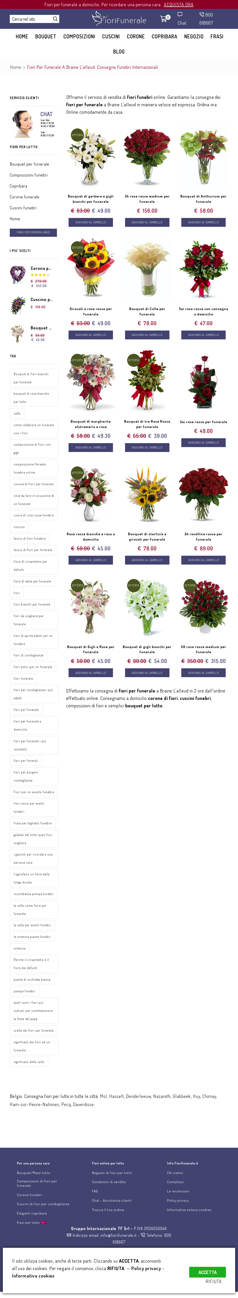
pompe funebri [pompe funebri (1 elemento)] (24, 1002)
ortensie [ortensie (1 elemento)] (20, 959)
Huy (196, 1108)
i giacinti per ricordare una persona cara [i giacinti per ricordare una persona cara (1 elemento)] (33, 869)
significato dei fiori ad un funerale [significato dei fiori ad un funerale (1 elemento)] (32, 1057)
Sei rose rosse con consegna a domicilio (203, 312)
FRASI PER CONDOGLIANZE (34, 232)
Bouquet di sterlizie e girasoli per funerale (147, 539)
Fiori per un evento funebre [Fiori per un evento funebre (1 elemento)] (28, 798)
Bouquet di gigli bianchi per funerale (147, 653)
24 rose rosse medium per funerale (147, 199)
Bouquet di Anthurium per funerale (203, 199)
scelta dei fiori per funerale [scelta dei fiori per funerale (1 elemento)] (33, 1042)
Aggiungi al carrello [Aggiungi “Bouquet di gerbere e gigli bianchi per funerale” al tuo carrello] (90, 222)
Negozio (194, 36)
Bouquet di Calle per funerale (147, 312)
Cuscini (111, 36)
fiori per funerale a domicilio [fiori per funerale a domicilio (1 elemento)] (27, 727)
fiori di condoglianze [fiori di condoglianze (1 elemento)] (29, 657)
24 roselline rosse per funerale (203, 539)
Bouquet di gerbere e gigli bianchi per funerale (91, 199)
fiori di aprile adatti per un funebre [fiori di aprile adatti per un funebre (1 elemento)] (33, 641)
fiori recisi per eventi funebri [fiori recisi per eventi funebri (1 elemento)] (29, 818)
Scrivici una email (195, 1147)
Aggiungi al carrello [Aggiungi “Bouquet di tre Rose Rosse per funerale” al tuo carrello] (147, 450)
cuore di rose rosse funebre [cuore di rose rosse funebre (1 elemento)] (34, 516)
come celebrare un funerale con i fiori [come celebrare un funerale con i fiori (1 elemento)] (34, 429)
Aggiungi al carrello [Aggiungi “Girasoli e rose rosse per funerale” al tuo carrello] (90, 336)
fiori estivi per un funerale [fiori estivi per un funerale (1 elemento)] (33, 668)
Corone (136, 36)
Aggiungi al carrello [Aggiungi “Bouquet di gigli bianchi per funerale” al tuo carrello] (147, 677)
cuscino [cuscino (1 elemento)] (19, 528)
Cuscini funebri (23, 207)
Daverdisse (83, 1116)
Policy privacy (146, 1268)
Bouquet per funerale (29, 164)
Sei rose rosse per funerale (203, 426)
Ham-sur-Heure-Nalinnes (34, 1116)
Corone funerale (25, 196)
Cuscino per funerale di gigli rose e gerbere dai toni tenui (42, 299)
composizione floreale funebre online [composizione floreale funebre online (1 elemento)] (30, 469)
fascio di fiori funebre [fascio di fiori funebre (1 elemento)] (30, 539)
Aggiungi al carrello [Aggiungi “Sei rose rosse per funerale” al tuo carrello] (203, 450)
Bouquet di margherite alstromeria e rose (91, 426)
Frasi (217, 36)
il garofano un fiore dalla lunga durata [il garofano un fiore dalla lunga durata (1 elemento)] (32, 889)
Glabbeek (182, 1108)
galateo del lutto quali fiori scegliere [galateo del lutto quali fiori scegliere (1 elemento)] (33, 849)
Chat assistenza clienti (125, 1147)
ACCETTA (207, 1270)
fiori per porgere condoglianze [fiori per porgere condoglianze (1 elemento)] (26, 778)
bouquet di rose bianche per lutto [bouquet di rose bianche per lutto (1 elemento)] (31, 398)
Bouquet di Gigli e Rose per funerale (90, 653)
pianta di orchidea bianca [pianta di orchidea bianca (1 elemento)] (32, 991)
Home (22, 36)
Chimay (209, 1108)
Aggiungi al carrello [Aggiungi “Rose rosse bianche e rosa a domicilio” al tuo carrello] (90, 563)
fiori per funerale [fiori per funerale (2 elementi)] (26, 711)
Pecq (66, 1116)
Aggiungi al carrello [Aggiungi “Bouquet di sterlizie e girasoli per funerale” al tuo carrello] (147, 563)
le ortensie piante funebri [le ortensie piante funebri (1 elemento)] (32, 948)
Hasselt (116, 1108)
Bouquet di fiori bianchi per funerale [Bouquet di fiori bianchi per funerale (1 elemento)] (31, 378)
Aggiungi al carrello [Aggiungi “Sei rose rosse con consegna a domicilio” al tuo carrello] (203, 336)
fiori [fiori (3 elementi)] (17, 594)
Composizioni (79, 36)
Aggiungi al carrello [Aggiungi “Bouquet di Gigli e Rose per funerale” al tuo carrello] (90, 677)
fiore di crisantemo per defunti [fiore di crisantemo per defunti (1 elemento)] (30, 567)
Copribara (164, 36)
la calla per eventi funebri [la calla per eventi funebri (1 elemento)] (32, 936)
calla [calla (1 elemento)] (17, 414)
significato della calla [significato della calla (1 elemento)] (29, 1073)
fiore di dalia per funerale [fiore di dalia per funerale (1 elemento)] (32, 582)
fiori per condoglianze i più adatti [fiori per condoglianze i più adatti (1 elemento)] (33, 696)
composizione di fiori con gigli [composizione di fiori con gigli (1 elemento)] (32, 449)
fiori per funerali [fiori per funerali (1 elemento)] (26, 763)
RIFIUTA (218, 1281)
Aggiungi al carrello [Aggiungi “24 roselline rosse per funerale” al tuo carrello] (203, 563)
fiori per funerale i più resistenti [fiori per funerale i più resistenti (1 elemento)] (30, 747)
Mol (103, 1108)
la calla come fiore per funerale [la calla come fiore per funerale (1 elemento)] (30, 920)
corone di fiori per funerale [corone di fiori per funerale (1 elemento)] (34, 485)
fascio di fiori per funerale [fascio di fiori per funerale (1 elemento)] (33, 551)
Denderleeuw (138, 1108)
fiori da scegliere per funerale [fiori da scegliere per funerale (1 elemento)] (29, 621)
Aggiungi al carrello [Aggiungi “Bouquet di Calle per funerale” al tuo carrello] (147, 336)
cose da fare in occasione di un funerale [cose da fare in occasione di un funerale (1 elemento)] (32, 500)
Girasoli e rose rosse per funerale (90, 312)
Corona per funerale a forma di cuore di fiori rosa (42, 268)
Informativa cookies (33, 1276)
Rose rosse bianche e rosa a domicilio (90, 539)
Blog (119, 51)
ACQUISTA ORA (179, 4)
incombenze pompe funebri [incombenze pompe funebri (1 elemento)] (34, 905)
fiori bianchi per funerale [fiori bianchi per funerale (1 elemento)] (32, 606)
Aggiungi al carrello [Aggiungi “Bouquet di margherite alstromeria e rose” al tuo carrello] (90, 450)
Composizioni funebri (29, 174)
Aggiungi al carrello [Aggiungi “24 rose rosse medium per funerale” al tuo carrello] (147, 222)
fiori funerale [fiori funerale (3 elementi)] (23, 680)
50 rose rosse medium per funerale (203, 653)
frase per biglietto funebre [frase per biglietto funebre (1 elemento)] (33, 834)
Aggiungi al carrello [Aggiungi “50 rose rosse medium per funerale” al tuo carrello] (203, 677)
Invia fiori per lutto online (52, 1147)
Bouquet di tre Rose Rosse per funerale (147, 426)
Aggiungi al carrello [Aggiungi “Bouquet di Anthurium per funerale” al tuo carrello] (203, 222)
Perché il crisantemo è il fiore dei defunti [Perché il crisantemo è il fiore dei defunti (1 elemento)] (31, 975)
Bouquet (45, 36)
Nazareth (162, 1108)
